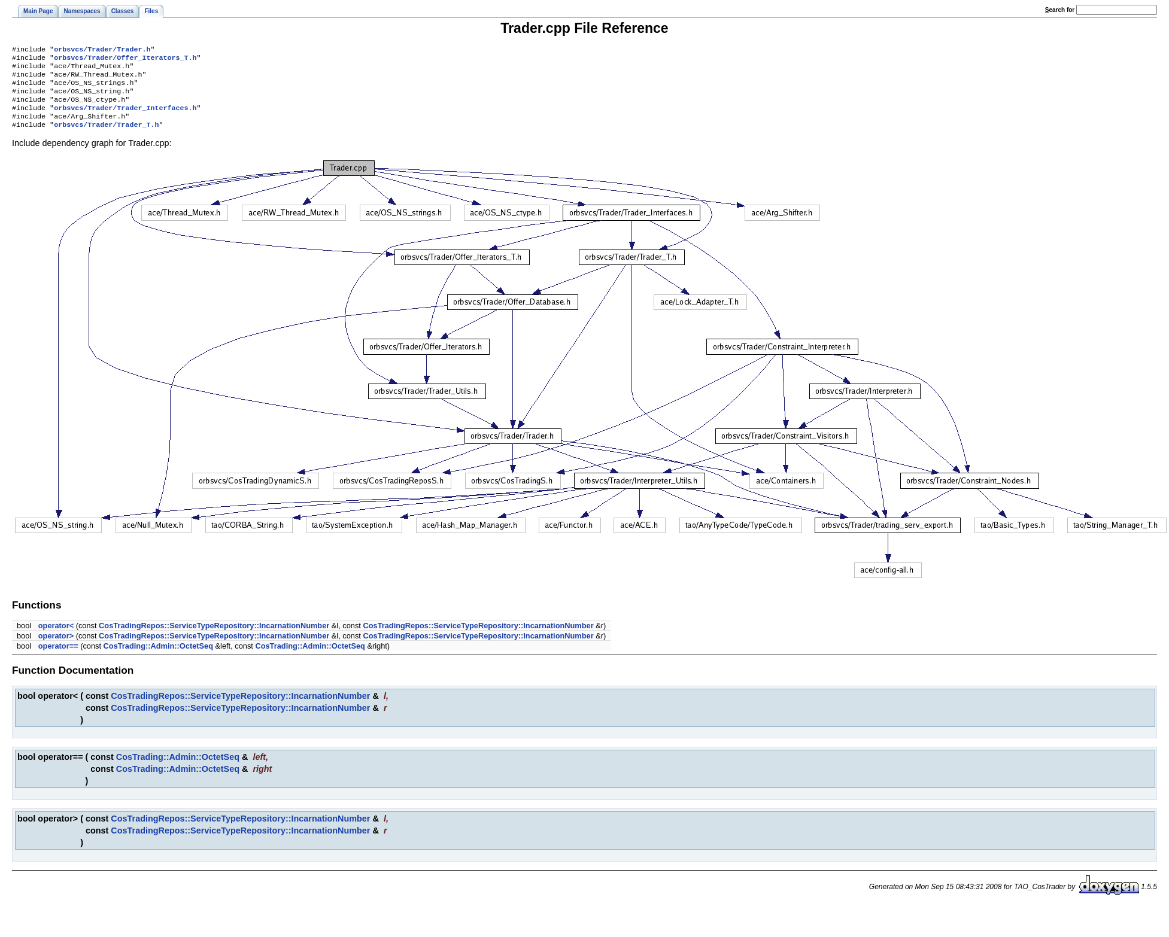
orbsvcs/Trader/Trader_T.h (106, 136)
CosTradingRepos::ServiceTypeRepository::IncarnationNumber (214, 637)
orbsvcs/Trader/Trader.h (102, 50)
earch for (1059, 10)
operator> (56, 647)
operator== (58, 657)
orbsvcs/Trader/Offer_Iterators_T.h (125, 60)
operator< (56, 637)
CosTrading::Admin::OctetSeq (158, 657)
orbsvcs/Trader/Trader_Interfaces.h (125, 117)
